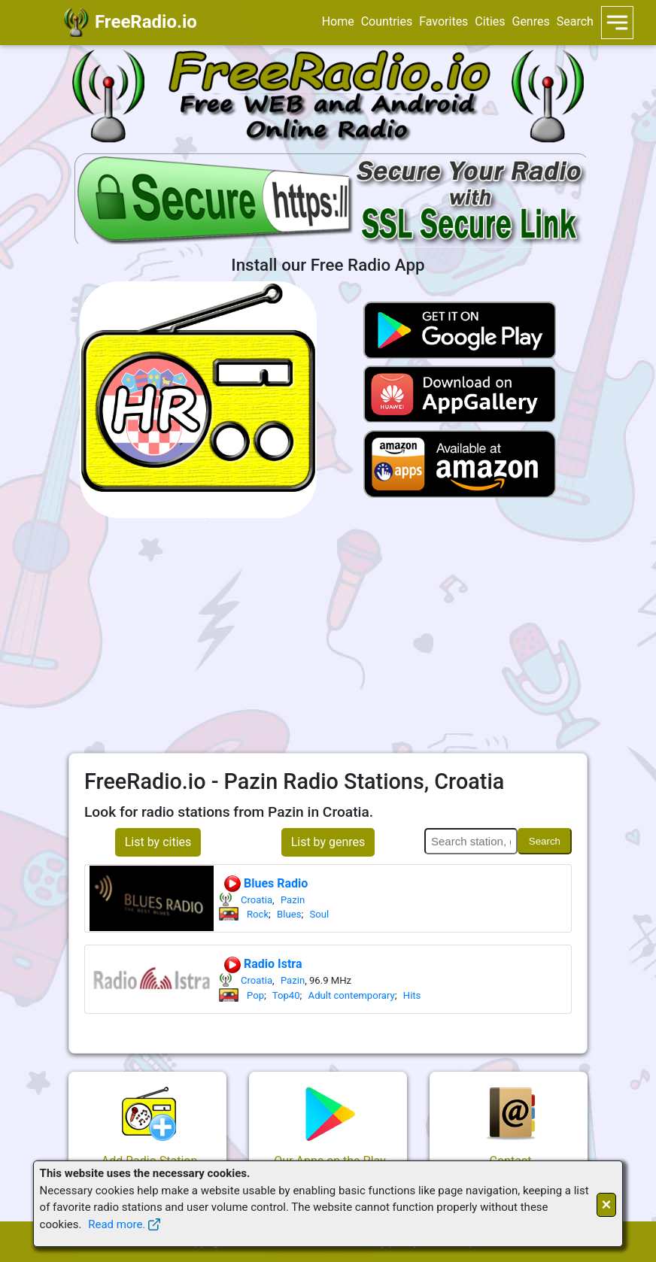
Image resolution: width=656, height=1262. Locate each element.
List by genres (328, 842)
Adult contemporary (351, 995)
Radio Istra (262, 965)
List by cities (158, 842)
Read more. (116, 1224)
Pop (255, 995)
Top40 (286, 995)
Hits (412, 995)
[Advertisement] (328, 635)
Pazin (293, 900)
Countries (386, 21)
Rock (258, 914)
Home (338, 21)
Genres (530, 21)
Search (575, 21)
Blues (289, 914)
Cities (490, 21)
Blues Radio (265, 883)
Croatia (256, 900)
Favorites (443, 21)
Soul (319, 914)
